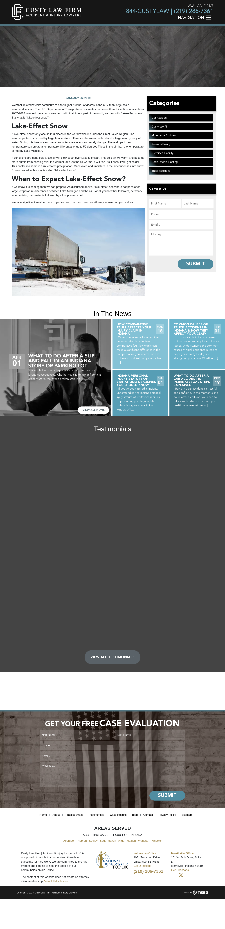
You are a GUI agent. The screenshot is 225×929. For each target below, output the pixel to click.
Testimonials (96, 814)
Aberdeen (69, 840)
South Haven (108, 840)
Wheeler (156, 840)
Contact (148, 814)
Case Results (118, 814)
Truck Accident (161, 170)
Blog (135, 814)
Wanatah (143, 840)
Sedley (93, 840)
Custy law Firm (161, 126)
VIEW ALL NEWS (93, 410)
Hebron (82, 840)
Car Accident (159, 117)
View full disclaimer (56, 881)
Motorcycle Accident (164, 135)
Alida (121, 840)
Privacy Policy (167, 814)
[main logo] (46, 12)
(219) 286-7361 (193, 11)
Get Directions (142, 865)
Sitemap (187, 814)
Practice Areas (74, 814)
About (56, 814)
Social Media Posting (165, 162)
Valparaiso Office (145, 853)
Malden (131, 840)
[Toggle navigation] (209, 17)
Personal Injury (161, 144)
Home (43, 814)
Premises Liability (162, 153)
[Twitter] (181, 875)
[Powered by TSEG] (195, 893)
